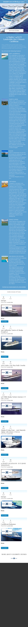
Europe (3, 300)
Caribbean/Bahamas (8, 524)
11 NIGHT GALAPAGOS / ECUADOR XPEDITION (13, 464)
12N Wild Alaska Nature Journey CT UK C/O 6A (13, 398)
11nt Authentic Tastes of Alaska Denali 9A (12, 331)
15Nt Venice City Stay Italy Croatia (13, 365)
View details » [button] (5, 321)
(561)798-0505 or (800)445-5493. (13, 2)
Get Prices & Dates (14, 30)
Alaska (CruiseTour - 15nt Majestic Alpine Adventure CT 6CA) (13, 431)
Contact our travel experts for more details (14, 287)
